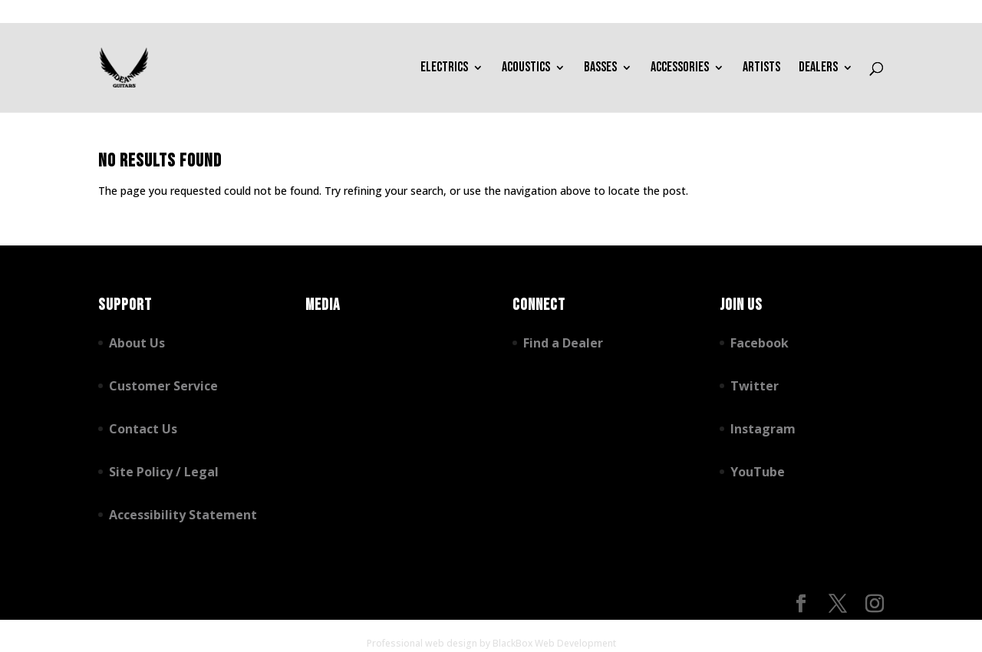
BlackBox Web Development (554, 643)
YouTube (757, 471)
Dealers (818, 68)
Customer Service (163, 385)
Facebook (759, 342)
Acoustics (526, 68)
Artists (761, 68)
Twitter (754, 385)
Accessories (680, 68)
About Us (137, 342)
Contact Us (143, 428)
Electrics (444, 68)
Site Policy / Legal (164, 471)
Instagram (763, 428)
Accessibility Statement (183, 514)
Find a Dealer (563, 342)
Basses (600, 68)
